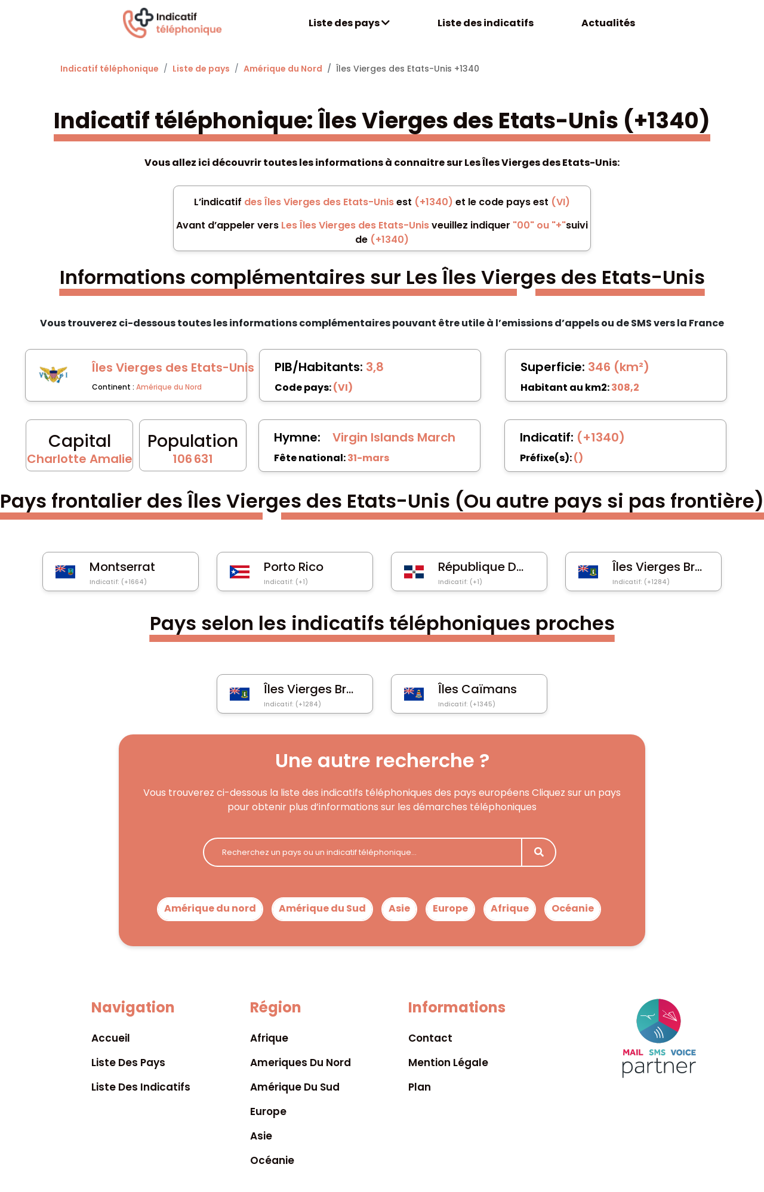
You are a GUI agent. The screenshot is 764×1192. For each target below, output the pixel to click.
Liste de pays (201, 69)
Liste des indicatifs (486, 23)
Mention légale (448, 1062)
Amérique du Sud (322, 908)
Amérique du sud (295, 1087)
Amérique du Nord (283, 69)
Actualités (608, 23)
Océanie (573, 908)
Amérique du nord (210, 908)
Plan (419, 1087)
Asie (399, 908)
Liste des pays (349, 23)
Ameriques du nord (300, 1062)
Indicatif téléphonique (109, 69)
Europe (450, 908)
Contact (430, 1038)
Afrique (510, 908)
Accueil (110, 1038)
